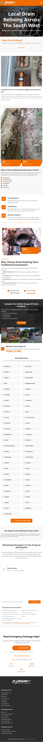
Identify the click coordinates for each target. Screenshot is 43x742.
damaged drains (19, 94)
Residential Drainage (5, 729)
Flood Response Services (6, 719)
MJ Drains (25, 624)
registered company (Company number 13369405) (24, 622)
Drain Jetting (3, 696)
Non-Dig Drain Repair (5, 721)
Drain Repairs (4, 702)
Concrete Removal (5, 716)
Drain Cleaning (4, 694)
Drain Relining (4, 700)
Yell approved (8, 622)
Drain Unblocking (4, 703)
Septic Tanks (3, 712)
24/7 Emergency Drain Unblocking (8, 731)
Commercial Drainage (5, 705)
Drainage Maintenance (6, 693)
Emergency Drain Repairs (6, 733)
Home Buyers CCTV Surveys (7, 723)
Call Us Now (21, 323)
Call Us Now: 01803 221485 (21, 521)
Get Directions (34, 602)
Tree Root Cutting (4, 717)
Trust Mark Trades (30, 739)
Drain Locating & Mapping (6, 714)
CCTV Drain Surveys (5, 698)
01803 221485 (21, 48)
